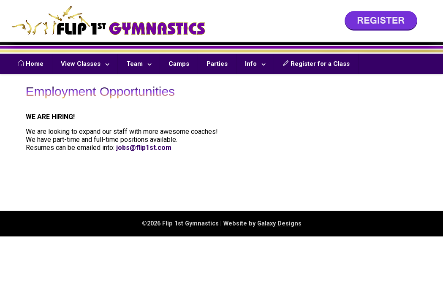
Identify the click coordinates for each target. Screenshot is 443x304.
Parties (217, 64)
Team (134, 64)
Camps (179, 64)
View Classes (81, 64)
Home (30, 64)
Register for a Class (316, 64)
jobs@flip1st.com (143, 148)
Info (251, 64)
